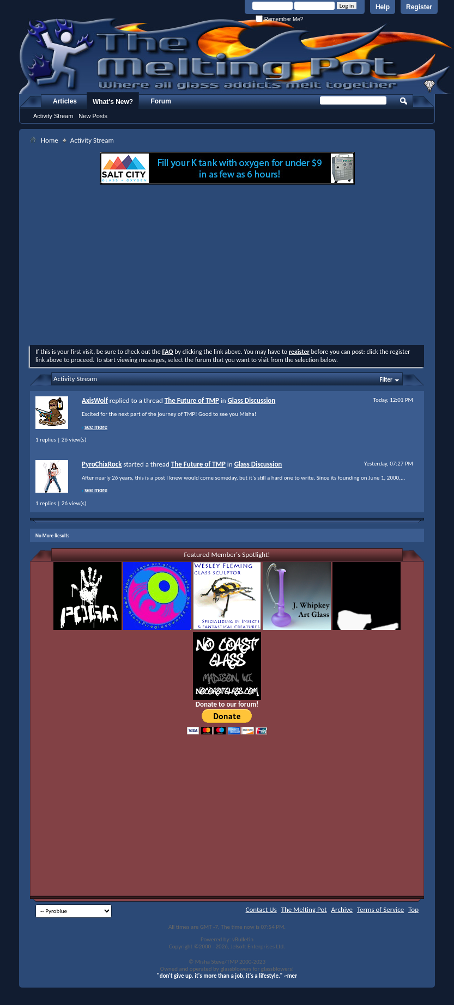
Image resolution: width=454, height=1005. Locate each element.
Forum (161, 101)
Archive (342, 909)
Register (419, 7)
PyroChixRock (102, 464)
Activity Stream (53, 116)
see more (95, 427)
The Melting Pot (304, 909)
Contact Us (261, 909)
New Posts (92, 116)
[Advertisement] (227, 266)
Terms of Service (380, 909)
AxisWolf (95, 400)
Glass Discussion (252, 400)
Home (49, 140)
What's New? (113, 102)
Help (383, 7)
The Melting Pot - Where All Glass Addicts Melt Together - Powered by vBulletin (236, 56)
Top (413, 909)
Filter (385, 379)
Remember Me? (279, 19)
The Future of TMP (192, 400)
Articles (65, 101)
